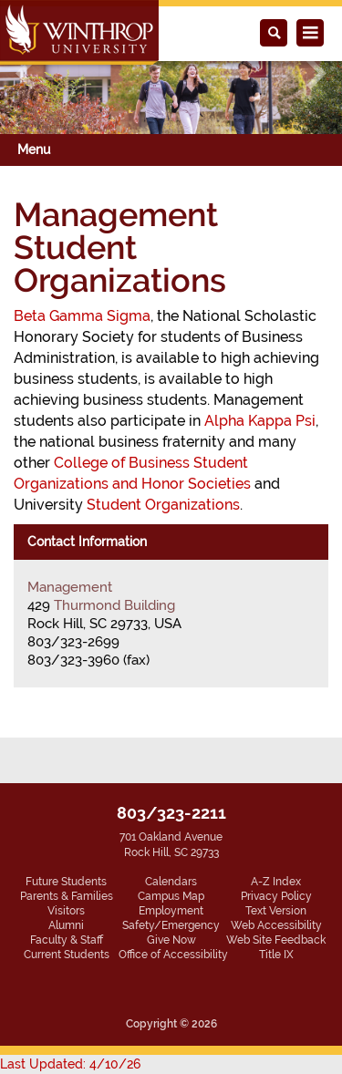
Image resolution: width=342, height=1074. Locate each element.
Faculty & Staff (66, 940)
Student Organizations (163, 504)
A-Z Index (276, 881)
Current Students (66, 954)
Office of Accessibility (173, 954)
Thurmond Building (114, 605)
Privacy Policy (276, 896)
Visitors (66, 910)
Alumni (66, 925)
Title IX (276, 954)
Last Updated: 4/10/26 (70, 1064)
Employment (171, 910)
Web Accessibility (276, 925)
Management (69, 587)
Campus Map (171, 896)
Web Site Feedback (276, 940)
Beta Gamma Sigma (82, 316)
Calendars (171, 881)
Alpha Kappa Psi (260, 420)
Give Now (171, 940)
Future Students (66, 881)
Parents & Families (66, 896)
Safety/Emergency (171, 925)
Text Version (275, 910)
